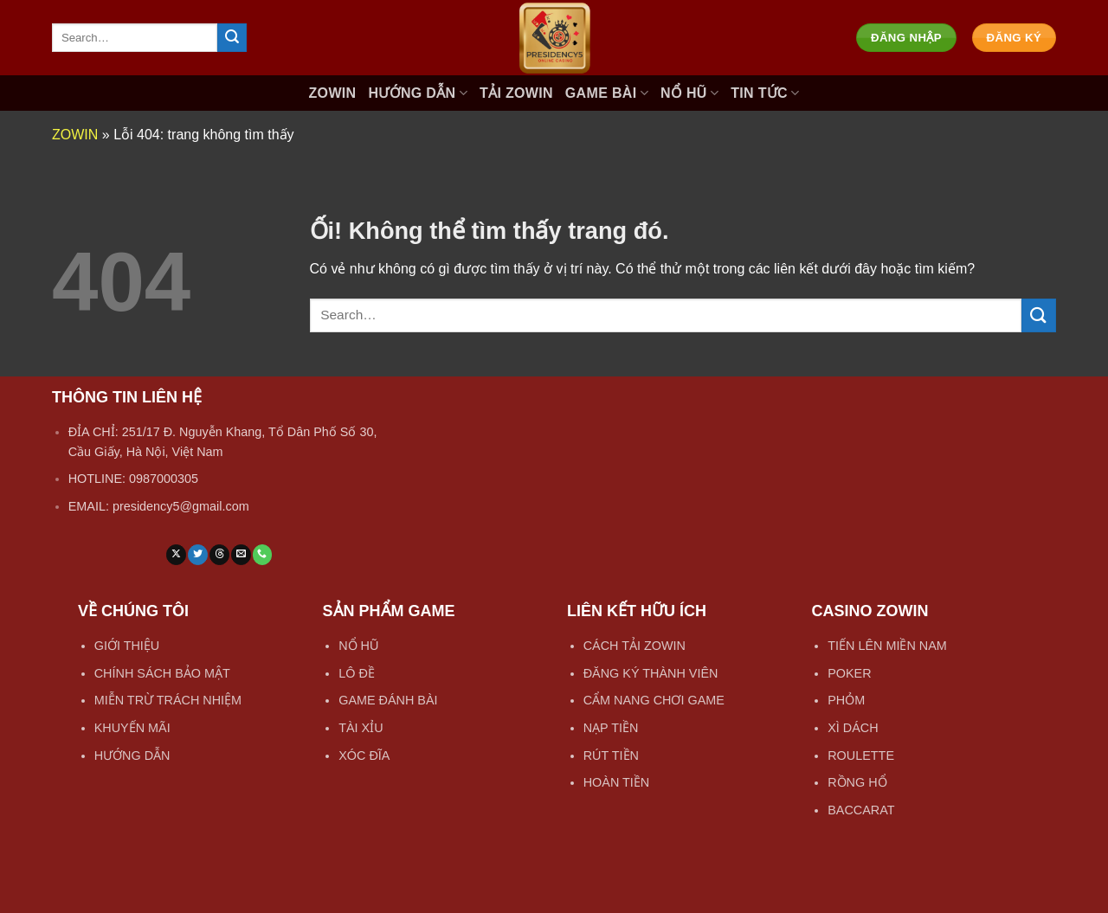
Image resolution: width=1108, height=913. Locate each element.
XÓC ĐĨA (364, 755)
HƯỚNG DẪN (417, 93)
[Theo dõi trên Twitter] (198, 554)
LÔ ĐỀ (356, 673)
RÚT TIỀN (611, 755)
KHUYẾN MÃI (132, 728)
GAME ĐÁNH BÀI (387, 700)
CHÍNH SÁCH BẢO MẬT (162, 673)
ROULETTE (861, 755)
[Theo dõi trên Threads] (219, 554)
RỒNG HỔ (857, 782)
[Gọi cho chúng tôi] (263, 554)
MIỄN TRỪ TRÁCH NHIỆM (168, 700)
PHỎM (846, 700)
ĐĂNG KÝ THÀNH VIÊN (650, 673)
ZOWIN (333, 93)
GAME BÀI (606, 93)
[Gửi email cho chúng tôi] (241, 554)
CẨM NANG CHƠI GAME (654, 700)
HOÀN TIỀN (616, 782)
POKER (849, 673)
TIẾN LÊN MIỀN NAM (887, 646)
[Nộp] (232, 38)
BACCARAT (861, 810)
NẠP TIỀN (611, 728)
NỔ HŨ (689, 93)
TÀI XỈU (360, 728)
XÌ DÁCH (853, 728)
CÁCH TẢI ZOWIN (634, 646)
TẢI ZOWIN (516, 93)
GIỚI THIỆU (127, 646)
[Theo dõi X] (176, 554)
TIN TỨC (765, 93)
